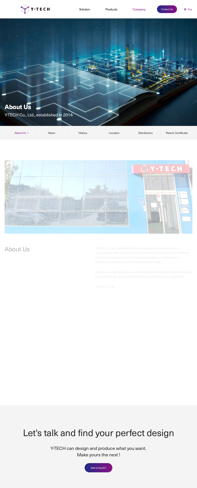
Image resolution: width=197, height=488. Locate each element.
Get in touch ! (98, 468)
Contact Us (167, 9)
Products (111, 9)
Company (139, 9)
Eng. (188, 9)
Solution (84, 9)
